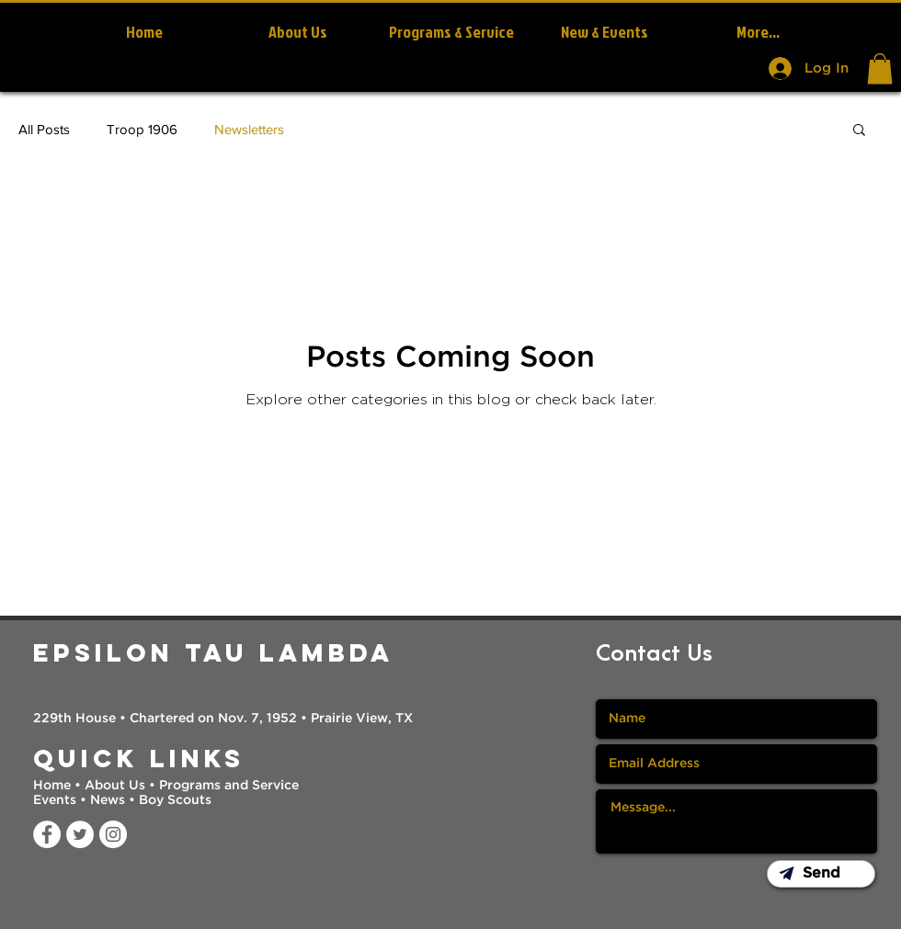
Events (56, 800)
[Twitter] (80, 834)
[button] (880, 68)
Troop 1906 (142, 129)
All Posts (44, 129)
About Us (115, 785)
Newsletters (249, 129)
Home (53, 785)
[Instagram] (113, 834)
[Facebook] (47, 834)
